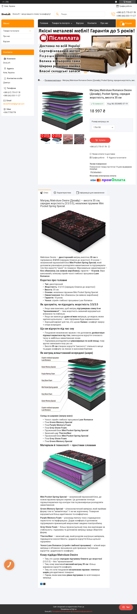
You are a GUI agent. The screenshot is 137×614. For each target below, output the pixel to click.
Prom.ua (81, 607)
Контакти (91, 23)
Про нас (104, 23)
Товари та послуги (61, 23)
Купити (102, 140)
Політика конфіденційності (82, 611)
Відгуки (80, 23)
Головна (44, 23)
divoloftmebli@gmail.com (13, 104)
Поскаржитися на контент (61, 611)
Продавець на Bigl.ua (68, 609)
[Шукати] (57, 14)
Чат (126, 607)
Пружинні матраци (53, 80)
